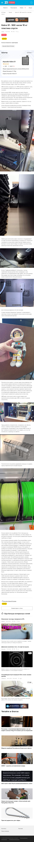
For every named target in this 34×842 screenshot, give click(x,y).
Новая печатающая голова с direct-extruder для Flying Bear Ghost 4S (15, 802)
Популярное (13, 8)
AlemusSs (3, 649)
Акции (30, 8)
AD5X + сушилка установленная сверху (13, 766)
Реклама (8, 20)
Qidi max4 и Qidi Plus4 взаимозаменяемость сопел (16, 783)
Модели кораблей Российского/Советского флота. (16, 748)
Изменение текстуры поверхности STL (12, 619)
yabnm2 (3, 621)
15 (17, 31)
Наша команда (5, 831)
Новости (5, 8)
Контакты (3, 828)
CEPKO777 (3, 678)
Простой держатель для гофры (10, 820)
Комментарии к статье (17, 608)
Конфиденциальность (14, 839)
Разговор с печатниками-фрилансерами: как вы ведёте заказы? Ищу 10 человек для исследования (16, 729)
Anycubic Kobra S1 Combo (8, 46)
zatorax (2, 31)
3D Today (3, 12)
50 (18, 621)
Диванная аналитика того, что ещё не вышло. (15, 647)
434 (20, 678)
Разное (10, 12)
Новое (23, 8)
